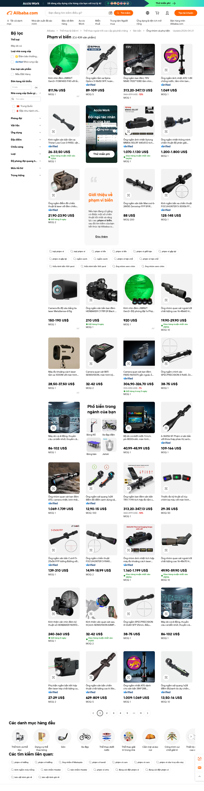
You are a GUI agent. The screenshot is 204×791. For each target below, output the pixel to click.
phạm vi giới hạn (142, 251)
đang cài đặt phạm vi (127, 769)
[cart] (157, 13)
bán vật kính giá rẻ (21, 777)
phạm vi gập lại (167, 251)
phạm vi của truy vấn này (169, 762)
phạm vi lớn (99, 251)
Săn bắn (137, 30)
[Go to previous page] (93, 713)
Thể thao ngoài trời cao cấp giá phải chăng (105, 30)
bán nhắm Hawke (51, 769)
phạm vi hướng (19, 762)
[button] (91, 70)
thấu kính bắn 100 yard (61, 266)
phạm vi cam (120, 762)
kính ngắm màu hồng (22, 769)
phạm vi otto (101, 769)
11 (141, 713)
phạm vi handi (97, 762)
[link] (199, 758)
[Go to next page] (147, 713)
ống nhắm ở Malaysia (70, 762)
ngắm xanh (80, 259)
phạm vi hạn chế (123, 259)
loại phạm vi (56, 251)
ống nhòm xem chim (123, 266)
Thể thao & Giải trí (69, 30)
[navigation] (26, 372)
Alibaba (51, 30)
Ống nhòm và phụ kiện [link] (158, 30)
